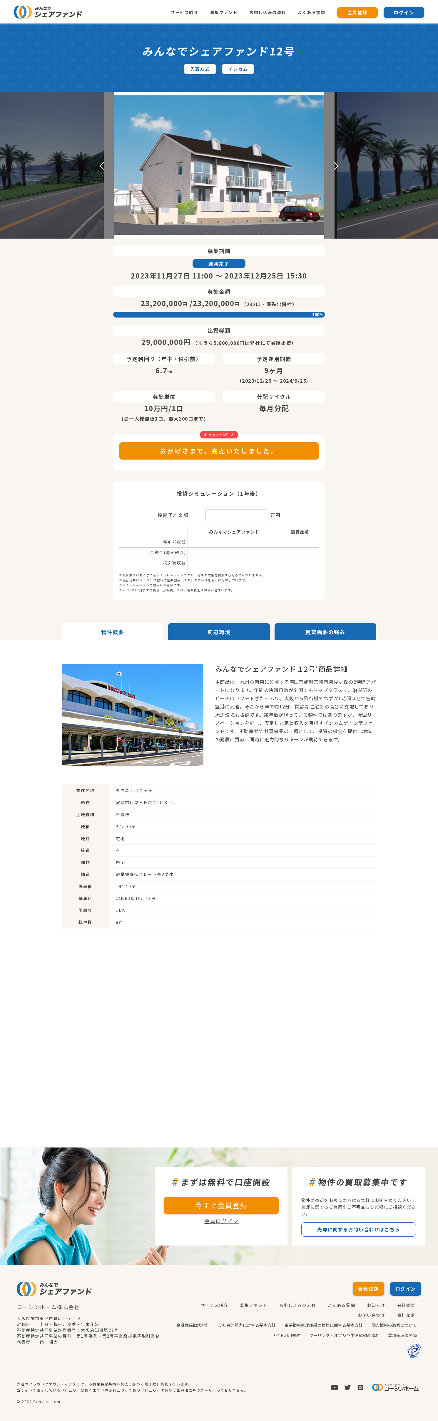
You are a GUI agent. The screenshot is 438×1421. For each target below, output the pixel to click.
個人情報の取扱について (394, 1325)
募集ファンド (224, 12)
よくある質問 (311, 12)
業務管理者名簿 (402, 1335)
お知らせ (376, 1305)
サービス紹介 (184, 12)
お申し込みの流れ (267, 12)
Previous (104, 166)
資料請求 (406, 1315)
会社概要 (406, 1305)
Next (334, 166)
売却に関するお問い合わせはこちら (358, 1229)
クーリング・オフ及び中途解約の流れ (344, 1335)
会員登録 (357, 12)
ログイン (403, 12)
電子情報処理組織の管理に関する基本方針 (324, 1325)
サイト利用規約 (286, 1335)
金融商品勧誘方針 (192, 1325)
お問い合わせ (371, 1315)
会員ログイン (221, 1221)
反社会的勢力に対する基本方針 (247, 1325)
